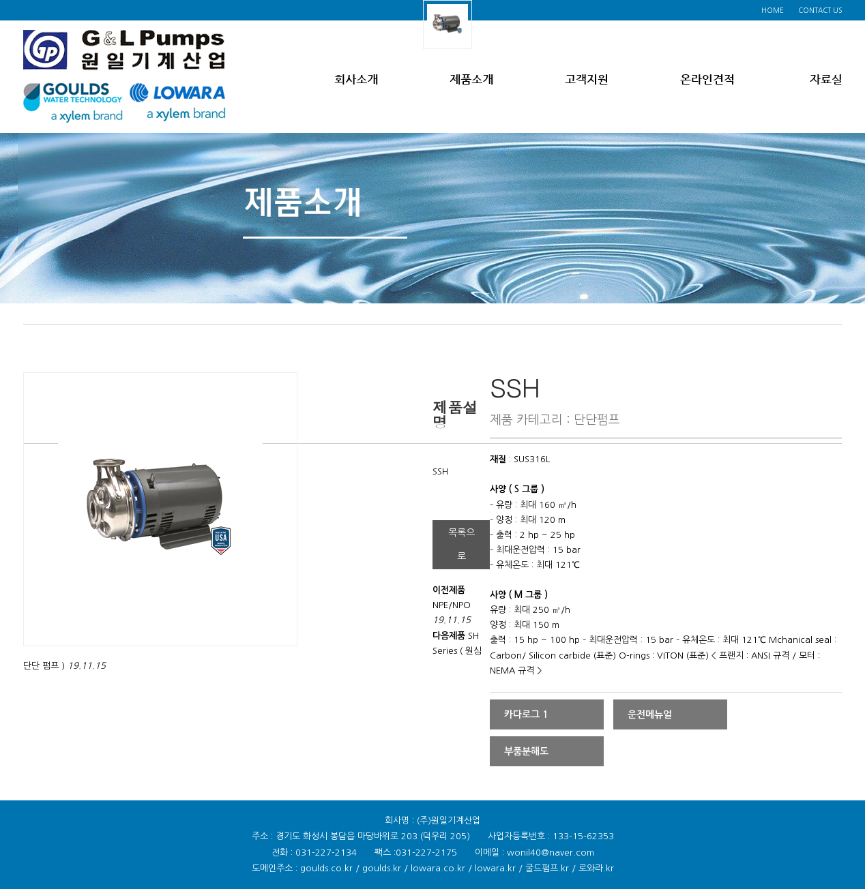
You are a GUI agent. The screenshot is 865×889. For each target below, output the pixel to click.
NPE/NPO (451, 605)
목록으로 (461, 544)
